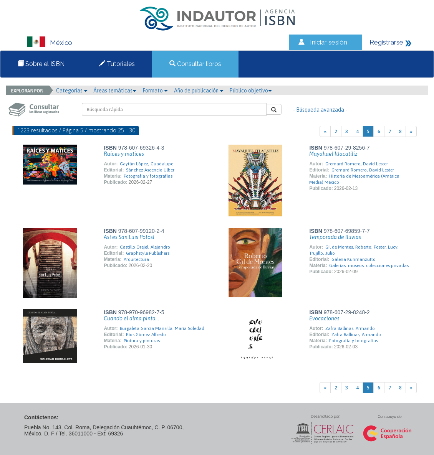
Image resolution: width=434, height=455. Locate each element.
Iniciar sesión (328, 42)
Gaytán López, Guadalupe (146, 164)
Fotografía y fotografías (148, 176)
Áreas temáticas (114, 90)
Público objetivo (250, 90)
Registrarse (386, 42)
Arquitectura (136, 259)
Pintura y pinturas (142, 340)
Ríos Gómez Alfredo (146, 334)
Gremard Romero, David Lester (356, 164)
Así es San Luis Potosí (129, 237)
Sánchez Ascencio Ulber (150, 170)
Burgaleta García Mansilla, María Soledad (162, 328)
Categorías (72, 90)
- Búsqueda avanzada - (320, 110)
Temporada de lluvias (335, 237)
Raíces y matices (124, 154)
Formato (155, 90)
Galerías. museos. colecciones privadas (369, 265)
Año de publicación (199, 90)
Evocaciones (324, 318)
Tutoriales (117, 64)
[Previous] (325, 131)
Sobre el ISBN (41, 64)
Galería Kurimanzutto (353, 259)
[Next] (411, 131)
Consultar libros (195, 64)
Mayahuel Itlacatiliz (333, 154)
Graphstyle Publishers (147, 253)
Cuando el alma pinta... (131, 318)
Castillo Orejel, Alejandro (145, 247)
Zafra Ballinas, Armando (350, 328)
